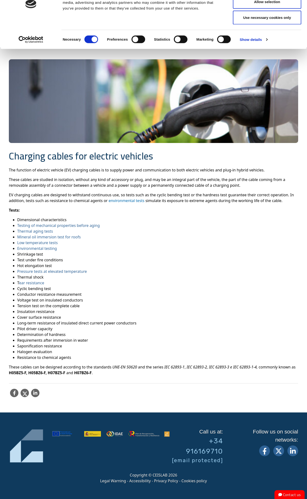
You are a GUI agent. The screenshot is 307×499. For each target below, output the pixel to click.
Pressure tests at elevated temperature (52, 271)
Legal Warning (113, 480)
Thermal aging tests (35, 231)
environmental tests (126, 200)
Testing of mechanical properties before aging (58, 225)
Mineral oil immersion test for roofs (49, 237)
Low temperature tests (37, 242)
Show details (251, 66)
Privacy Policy (166, 480)
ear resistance (31, 282)
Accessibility (140, 480)
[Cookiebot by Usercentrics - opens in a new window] (31, 66)
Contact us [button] (289, 494)
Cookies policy (194, 480)
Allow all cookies (267, 13)
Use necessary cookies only (267, 44)
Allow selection (267, 28)
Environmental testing (37, 248)
